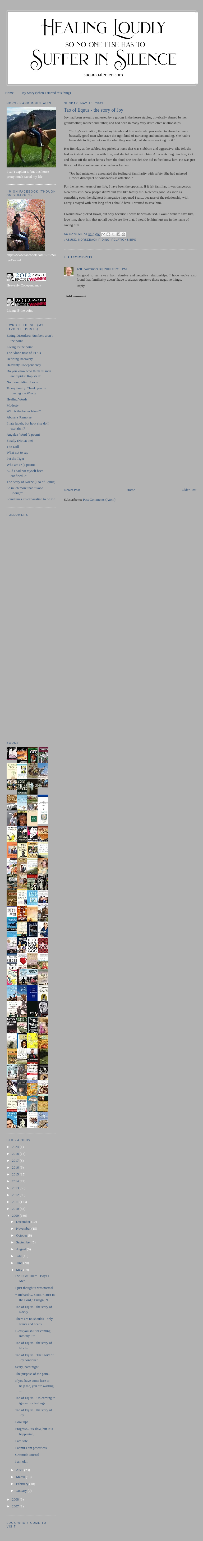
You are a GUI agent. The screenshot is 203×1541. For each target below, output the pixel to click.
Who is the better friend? (24, 411)
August (21, 1249)
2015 (16, 1174)
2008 (16, 1499)
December (23, 1222)
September (24, 1242)
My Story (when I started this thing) (46, 93)
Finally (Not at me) (20, 441)
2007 (16, 1506)
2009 (16, 1216)
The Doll (13, 447)
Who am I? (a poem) (21, 465)
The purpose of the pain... (32, 1374)
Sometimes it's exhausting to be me (31, 499)
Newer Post (72, 490)
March (21, 1477)
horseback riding (93, 239)
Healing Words (17, 399)
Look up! (21, 1422)
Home (9, 93)
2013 (16, 1188)
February (22, 1484)
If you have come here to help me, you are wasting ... (34, 1386)
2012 (16, 1195)
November (23, 1228)
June (19, 1263)
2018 (16, 1154)
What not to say (17, 452)
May (19, 1270)
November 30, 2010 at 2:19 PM (105, 269)
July (19, 1256)
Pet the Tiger (15, 459)
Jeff (79, 269)
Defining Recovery (20, 359)
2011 (16, 1202)
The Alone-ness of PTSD (24, 353)
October (22, 1235)
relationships (124, 239)
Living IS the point (20, 347)
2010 (16, 1209)
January (22, 1491)
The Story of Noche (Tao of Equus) (31, 482)
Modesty (13, 405)
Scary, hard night (26, 1367)
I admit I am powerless (31, 1448)
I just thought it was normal (34, 1288)
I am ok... (21, 1462)
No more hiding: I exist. (23, 382)
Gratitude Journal (27, 1455)
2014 (16, 1181)
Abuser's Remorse (19, 417)
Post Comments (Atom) (99, 499)
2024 (16, 1147)
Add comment (76, 296)
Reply (81, 286)
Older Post (189, 490)
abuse (71, 239)
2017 (16, 1160)
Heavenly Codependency (24, 365)
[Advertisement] (103, 450)
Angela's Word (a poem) (23, 434)
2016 (16, 1167)
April (20, 1470)
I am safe (21, 1441)
